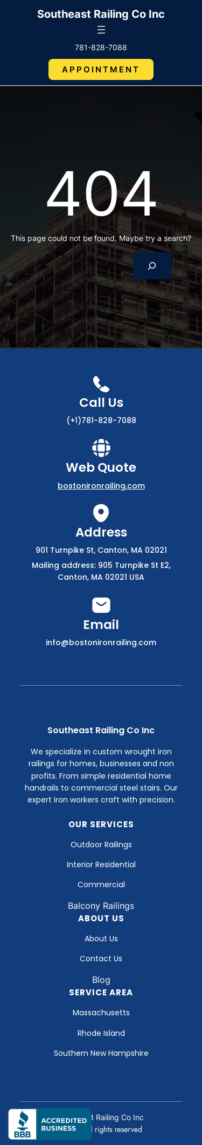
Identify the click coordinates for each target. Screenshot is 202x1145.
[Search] (152, 265)
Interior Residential (101, 864)
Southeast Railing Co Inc (101, 14)
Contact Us (101, 958)
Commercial (101, 884)
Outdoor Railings (101, 844)
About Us (101, 938)
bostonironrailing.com (101, 485)
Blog (101, 979)
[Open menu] (101, 29)
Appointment (101, 69)
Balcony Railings (101, 905)
